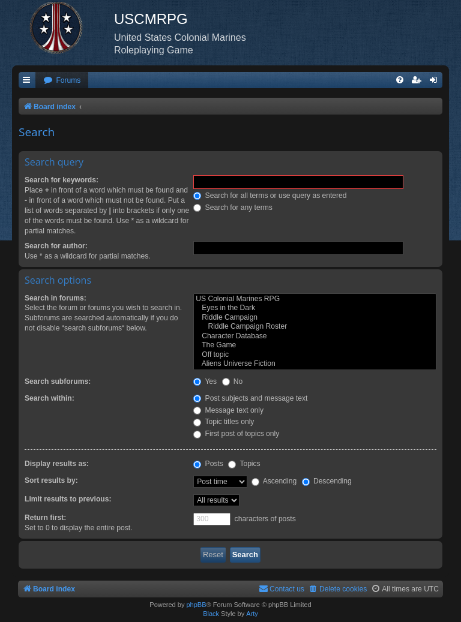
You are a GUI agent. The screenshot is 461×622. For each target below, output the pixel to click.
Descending (327, 481)
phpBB (196, 604)
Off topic (314, 355)
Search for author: (56, 246)
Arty (252, 613)
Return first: (45, 517)
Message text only (228, 410)
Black (211, 613)
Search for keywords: (61, 180)
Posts (208, 463)
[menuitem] (61, 81)
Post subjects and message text (250, 398)
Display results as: (57, 463)
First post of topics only (236, 433)
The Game (314, 345)
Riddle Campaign (314, 318)
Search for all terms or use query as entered (269, 195)
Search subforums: (58, 381)
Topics (244, 463)
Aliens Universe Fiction (314, 364)
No (232, 381)
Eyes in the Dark (314, 308)
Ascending (274, 481)
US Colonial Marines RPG (314, 299)
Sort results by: (51, 480)
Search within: (49, 398)
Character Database (314, 336)
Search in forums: (55, 298)
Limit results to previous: (68, 499)
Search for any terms (233, 207)
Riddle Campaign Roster (314, 327)
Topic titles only (223, 421)
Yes (205, 381)
